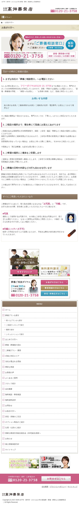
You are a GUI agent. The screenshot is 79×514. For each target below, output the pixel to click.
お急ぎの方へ (10, 411)
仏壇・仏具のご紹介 (13, 428)
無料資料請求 (10, 400)
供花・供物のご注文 (13, 417)
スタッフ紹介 (10, 383)
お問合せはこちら (56, 478)
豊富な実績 (9, 367)
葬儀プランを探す (12, 315)
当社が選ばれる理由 (13, 361)
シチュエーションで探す (15, 334)
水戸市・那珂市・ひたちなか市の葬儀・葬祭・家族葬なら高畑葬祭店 (21, 1)
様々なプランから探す (14, 320)
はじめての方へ (11, 339)
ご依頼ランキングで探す (15, 325)
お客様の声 (9, 372)
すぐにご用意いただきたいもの (18, 196)
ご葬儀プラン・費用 (13, 350)
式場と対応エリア (12, 356)
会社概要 (8, 389)
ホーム (7, 310)
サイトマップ (10, 450)
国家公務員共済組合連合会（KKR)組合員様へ (23, 433)
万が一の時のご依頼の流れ (15, 71)
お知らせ (8, 439)
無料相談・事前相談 (13, 394)
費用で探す (10, 330)
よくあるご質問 (11, 378)
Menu (39, 17)
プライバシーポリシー (58, 487)
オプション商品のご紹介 (14, 422)
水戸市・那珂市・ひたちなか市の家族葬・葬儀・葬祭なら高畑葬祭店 (42, 500)
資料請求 (60, 2)
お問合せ (8, 406)
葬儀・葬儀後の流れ (13, 345)
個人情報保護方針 (12, 444)
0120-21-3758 (43, 85)
